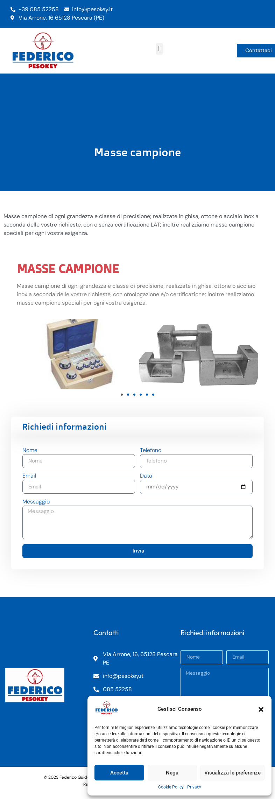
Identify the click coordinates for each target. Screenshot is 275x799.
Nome (29, 450)
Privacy (194, 787)
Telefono (150, 450)
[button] (261, 709)
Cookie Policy (171, 787)
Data (146, 476)
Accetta (119, 773)
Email (29, 476)
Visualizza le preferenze (232, 773)
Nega (172, 773)
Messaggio (36, 502)
